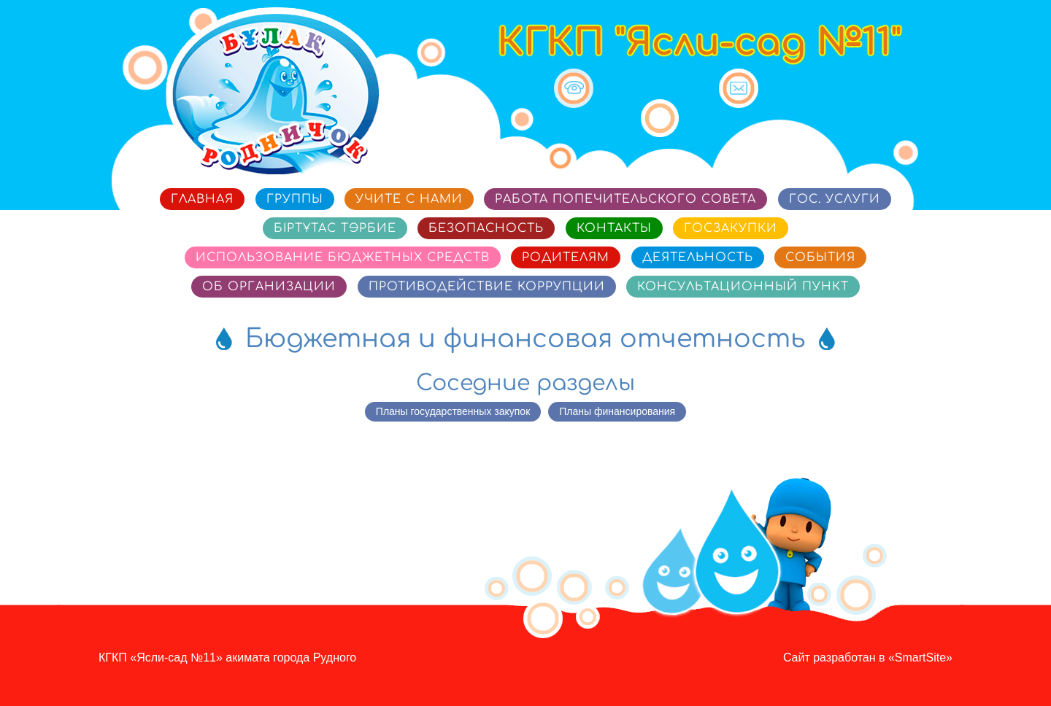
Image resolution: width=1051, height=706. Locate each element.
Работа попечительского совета (625, 199)
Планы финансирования (617, 411)
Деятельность (697, 257)
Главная (202, 199)
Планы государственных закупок (453, 411)
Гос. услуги (834, 199)
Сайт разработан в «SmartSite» (867, 657)
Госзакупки (730, 228)
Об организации (269, 286)
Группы (294, 199)
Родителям (565, 257)
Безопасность (486, 228)
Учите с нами (409, 199)
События (820, 257)
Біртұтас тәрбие (335, 228)
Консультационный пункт (743, 286)
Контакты (614, 228)
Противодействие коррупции (487, 286)
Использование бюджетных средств (343, 257)
